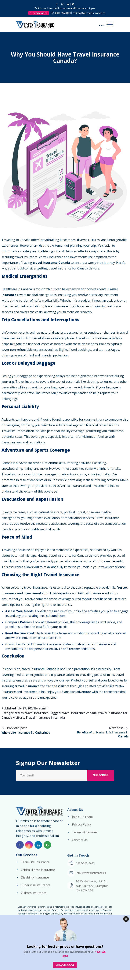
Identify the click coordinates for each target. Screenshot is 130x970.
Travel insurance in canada (45, 717)
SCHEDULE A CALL (65, 964)
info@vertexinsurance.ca (90, 13)
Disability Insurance (35, 881)
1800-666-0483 (63, 13)
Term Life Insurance (35, 866)
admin (43, 708)
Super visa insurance (35, 889)
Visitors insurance (33, 896)
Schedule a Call (39, 13)
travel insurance (36, 713)
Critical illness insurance (38, 873)
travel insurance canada (79, 713)
